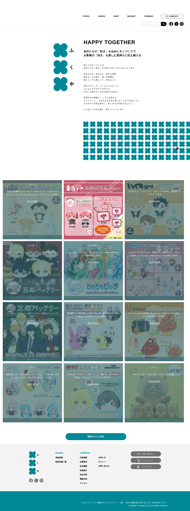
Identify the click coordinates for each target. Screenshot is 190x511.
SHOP (116, 16)
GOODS (101, 16)
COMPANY (148, 16)
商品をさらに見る (96, 435)
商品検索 (59, 457)
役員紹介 (83, 470)
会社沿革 (83, 475)
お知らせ (102, 457)
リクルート (147, 467)
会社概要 (83, 466)
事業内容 (83, 479)
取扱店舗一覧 (60, 462)
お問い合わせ (103, 466)
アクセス (83, 483)
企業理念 (83, 462)
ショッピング (147, 460)
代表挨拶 (83, 457)
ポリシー (102, 462)
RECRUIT (131, 16)
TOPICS (86, 16)
